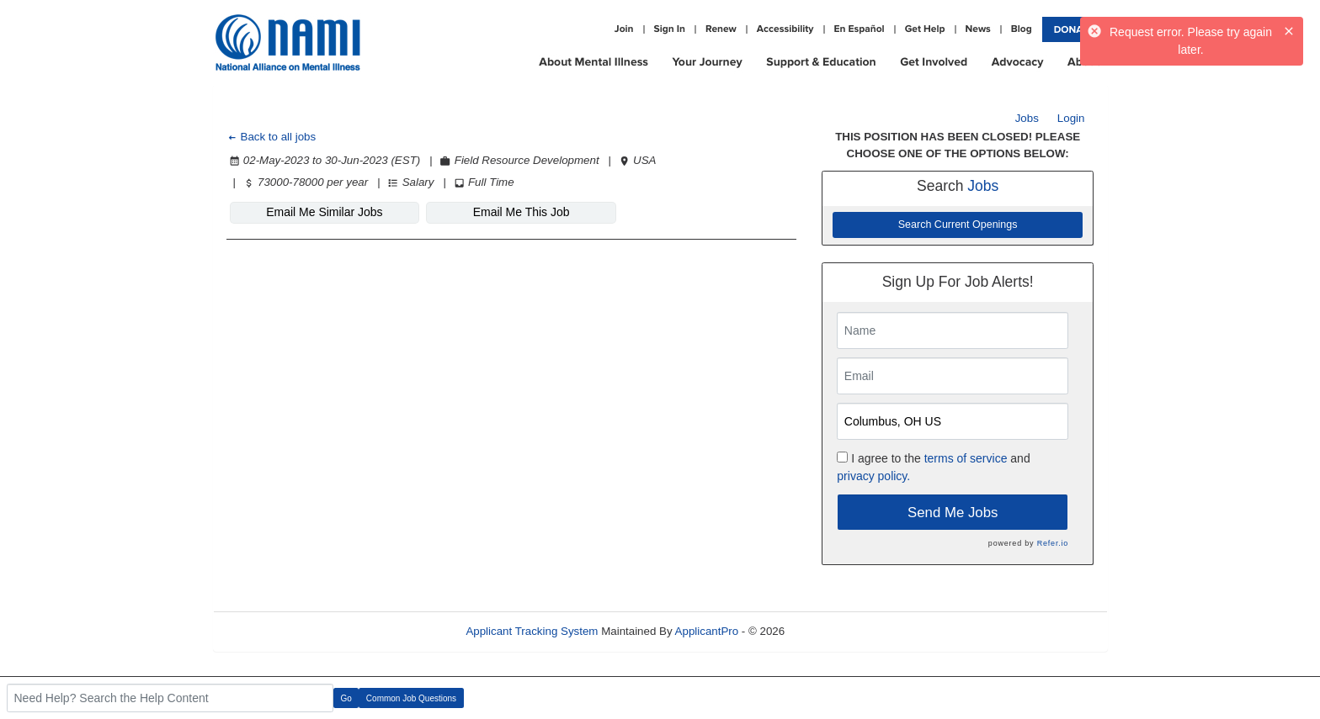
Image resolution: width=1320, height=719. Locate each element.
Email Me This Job (521, 212)
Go (346, 698)
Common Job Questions (411, 698)
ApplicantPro (707, 631)
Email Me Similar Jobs (324, 212)
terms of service (966, 458)
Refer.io (1052, 543)
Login (1071, 118)
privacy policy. (873, 476)
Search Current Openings (958, 224)
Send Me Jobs (953, 513)
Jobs (1027, 118)
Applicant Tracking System (532, 631)
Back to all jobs (271, 136)
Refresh (834, 631)
